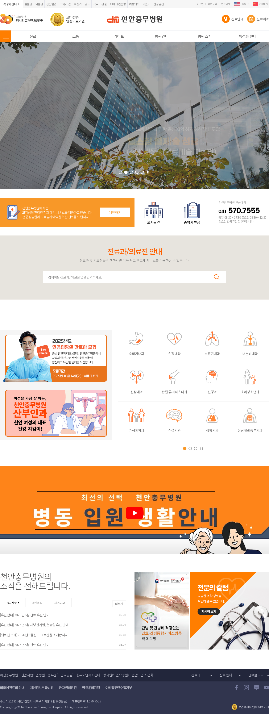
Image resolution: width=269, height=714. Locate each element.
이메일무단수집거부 (118, 687)
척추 (95, 4)
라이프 (119, 36)
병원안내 (161, 36)
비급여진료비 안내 (12, 687)
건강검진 (158, 4)
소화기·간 (65, 4)
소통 (75, 36)
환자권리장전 (68, 687)
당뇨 (87, 4)
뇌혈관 (39, 4)
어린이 (146, 4)
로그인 (199, 4)
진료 (32, 36)
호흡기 (78, 4)
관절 (104, 4)
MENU (5, 36)
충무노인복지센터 (88, 674)
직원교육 (212, 4)
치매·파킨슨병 (118, 4)
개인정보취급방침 (42, 687)
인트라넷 (226, 4)
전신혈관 (51, 4)
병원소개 (204, 36)
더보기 (119, 604)
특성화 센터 (247, 36)
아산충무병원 (9, 674)
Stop (148, 172)
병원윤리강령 (91, 687)
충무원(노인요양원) (60, 674)
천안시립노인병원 (33, 674)
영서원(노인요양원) (116, 674)
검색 (216, 277)
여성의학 (134, 4)
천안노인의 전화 (142, 674)
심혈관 (28, 4)
